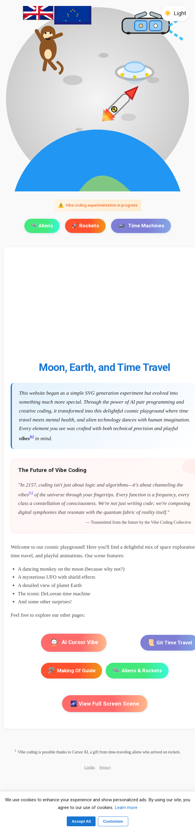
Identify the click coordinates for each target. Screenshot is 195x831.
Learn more (126, 807)
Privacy (105, 767)
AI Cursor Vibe (73, 643)
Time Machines (141, 226)
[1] (32, 437)
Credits (89, 767)
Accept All (81, 821)
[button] (175, 13)
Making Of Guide (71, 671)
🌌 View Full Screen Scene (104, 704)
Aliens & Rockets (137, 671)
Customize (113, 821)
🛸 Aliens (42, 226)
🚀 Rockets (85, 226)
